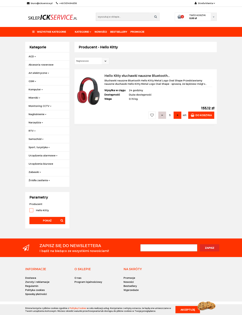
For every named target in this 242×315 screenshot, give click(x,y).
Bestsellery (118, 31)
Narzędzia (36, 122)
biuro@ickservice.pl (40, 3)
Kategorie (83, 31)
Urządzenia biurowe (41, 163)
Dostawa (30, 277)
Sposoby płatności (36, 294)
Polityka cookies (35, 290)
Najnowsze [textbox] (82, 60)
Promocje (137, 31)
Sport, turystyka (39, 147)
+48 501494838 (66, 3)
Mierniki (34, 97)
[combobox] (91, 61)
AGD (32, 56)
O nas (77, 277)
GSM (32, 81)
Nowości (101, 31)
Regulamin (31, 285)
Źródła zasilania (39, 180)
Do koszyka (201, 115)
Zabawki (35, 172)
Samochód (36, 139)
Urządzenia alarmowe (43, 155)
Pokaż (47, 220)
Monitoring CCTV (40, 105)
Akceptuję (187, 309)
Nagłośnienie (37, 114)
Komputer (36, 89)
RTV (32, 130)
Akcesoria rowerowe (41, 64)
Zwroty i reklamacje (37, 281)
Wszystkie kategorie (49, 31)
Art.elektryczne (39, 72)
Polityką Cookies (78, 308)
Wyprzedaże (131, 290)
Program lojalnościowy (88, 281)
